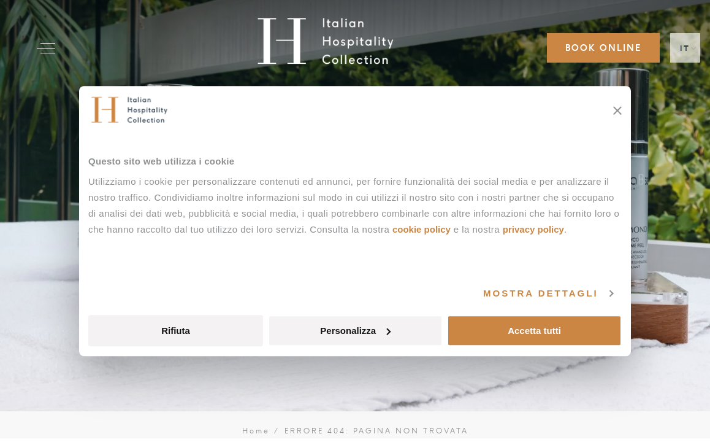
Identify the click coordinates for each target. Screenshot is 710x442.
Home (256, 431)
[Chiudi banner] (617, 110)
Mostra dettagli (540, 293)
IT (685, 48)
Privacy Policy (533, 229)
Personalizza (355, 330)
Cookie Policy (421, 229)
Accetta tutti (534, 330)
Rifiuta (175, 330)
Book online (603, 47)
